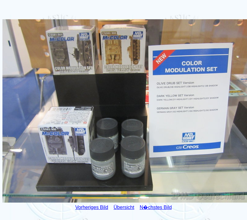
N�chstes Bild (156, 207)
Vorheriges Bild (91, 207)
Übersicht (124, 207)
